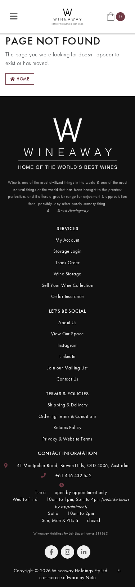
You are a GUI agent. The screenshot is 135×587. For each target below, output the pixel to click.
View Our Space (67, 334)
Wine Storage (67, 274)
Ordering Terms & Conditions (68, 416)
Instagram (67, 345)
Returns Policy (68, 427)
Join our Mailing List (67, 368)
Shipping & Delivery (67, 405)
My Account (67, 240)
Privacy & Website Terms (67, 439)
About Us (67, 323)
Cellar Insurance (67, 296)
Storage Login (67, 251)
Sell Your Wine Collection (67, 285)
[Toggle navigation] (13, 16)
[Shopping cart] (116, 16)
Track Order (67, 263)
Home (20, 79)
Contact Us (67, 379)
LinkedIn (67, 356)
